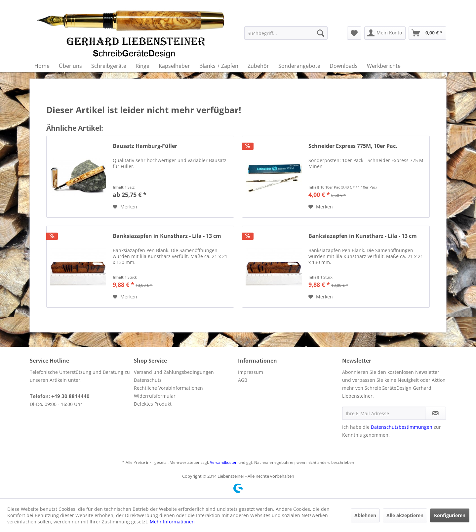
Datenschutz (148, 380)
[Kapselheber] (174, 66)
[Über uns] (70, 66)
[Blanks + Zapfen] (219, 66)
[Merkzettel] (354, 33)
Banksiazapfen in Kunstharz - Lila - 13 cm (167, 236)
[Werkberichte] (383, 66)
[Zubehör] (258, 66)
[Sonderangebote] (299, 66)
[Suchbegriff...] (286, 33)
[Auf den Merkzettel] (125, 207)
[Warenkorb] (427, 33)
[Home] (42, 66)
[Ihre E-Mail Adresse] (383, 413)
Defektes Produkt (153, 404)
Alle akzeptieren (404, 515)
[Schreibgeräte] (109, 66)
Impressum (250, 372)
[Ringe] (142, 66)
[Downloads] (343, 66)
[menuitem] (286, 33)
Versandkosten (223, 462)
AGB (242, 380)
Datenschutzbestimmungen (401, 427)
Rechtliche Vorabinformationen (168, 388)
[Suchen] (321, 33)
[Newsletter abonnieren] (435, 413)
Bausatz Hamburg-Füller (145, 146)
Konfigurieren (449, 515)
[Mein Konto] (385, 33)
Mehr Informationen (172, 521)
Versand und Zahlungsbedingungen (174, 372)
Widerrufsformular (155, 396)
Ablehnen (365, 515)
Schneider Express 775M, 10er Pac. (352, 146)
